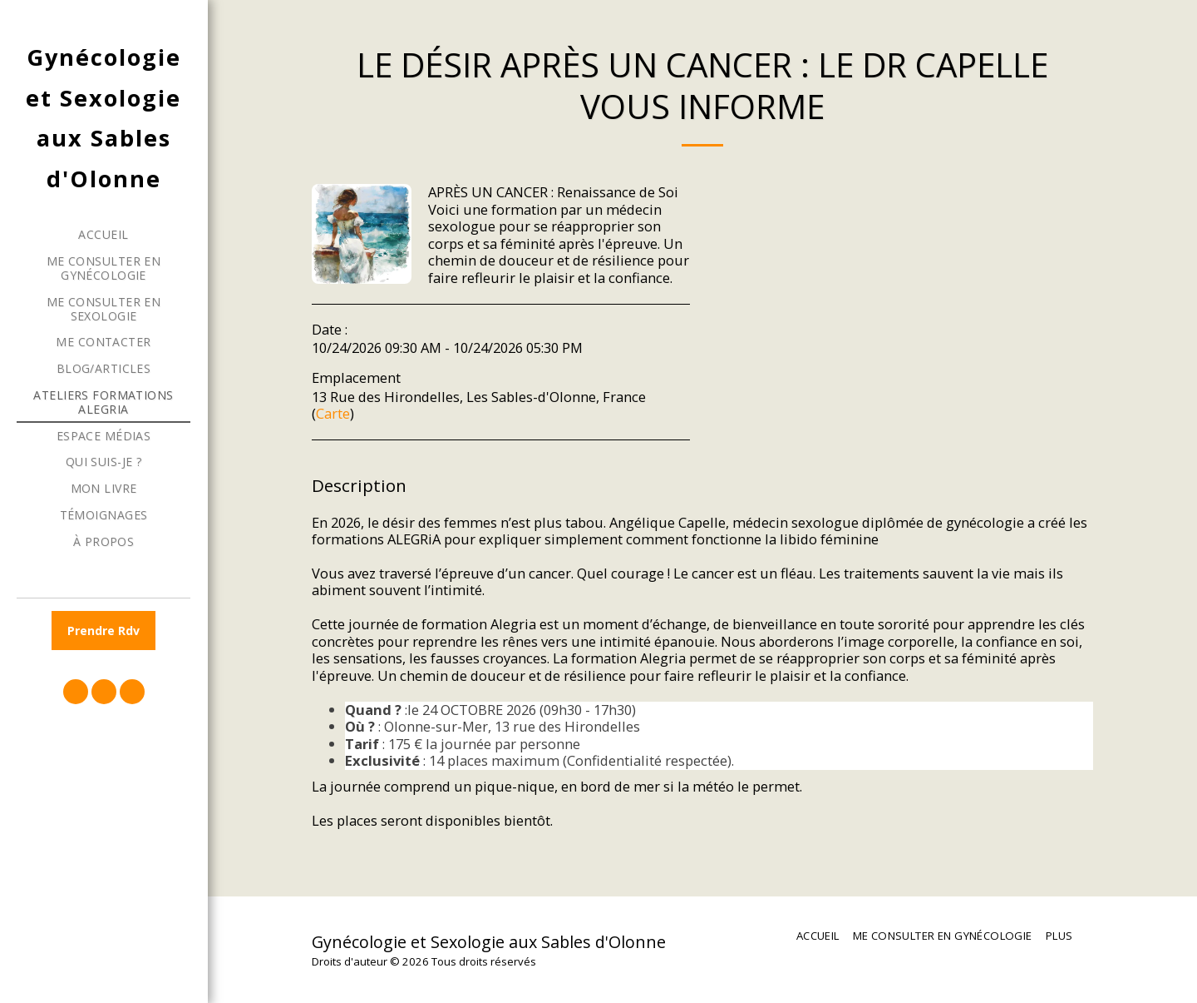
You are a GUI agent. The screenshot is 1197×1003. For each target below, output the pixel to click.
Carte (333, 413)
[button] (75, 691)
